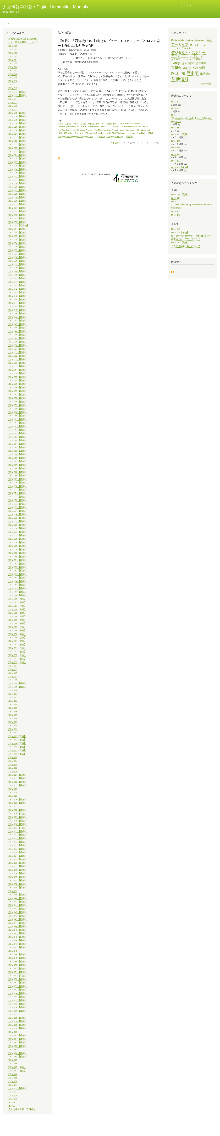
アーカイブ (179, 44)
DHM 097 (12, 676)
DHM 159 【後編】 (17, 1028)
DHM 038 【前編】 (17, 257)
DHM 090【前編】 (17, 634)
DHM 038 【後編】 (17, 261)
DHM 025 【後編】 (17, 165)
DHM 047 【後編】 (17, 324)
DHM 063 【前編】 (17, 433)
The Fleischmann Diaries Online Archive (75, 136)
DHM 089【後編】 (17, 627)
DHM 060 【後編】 (17, 415)
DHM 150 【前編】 (17, 961)
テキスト (186, 48)
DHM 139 (12, 891)
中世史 (76, 124)
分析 (184, 63)
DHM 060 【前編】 (17, 412)
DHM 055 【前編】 (17, 377)
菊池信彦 (130, 136)
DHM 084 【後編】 (17, 584)
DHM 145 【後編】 (17, 933)
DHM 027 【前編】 (17, 176)
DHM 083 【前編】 (17, 574)
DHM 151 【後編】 (17, 972)
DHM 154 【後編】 (17, 997)
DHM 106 (12, 711)
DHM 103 (12, 701)
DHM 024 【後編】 (17, 158)
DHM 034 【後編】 (17, 232)
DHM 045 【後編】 (17, 310)
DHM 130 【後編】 (17, 824)
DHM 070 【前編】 (17, 482)
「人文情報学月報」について (22, 42)
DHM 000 (12, 46)
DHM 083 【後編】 (17, 577)
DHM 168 (12, 1074)
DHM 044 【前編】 (17, 299)
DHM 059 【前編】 (17, 405)
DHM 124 (12, 792)
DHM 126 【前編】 (17, 799)
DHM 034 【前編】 (17, 229)
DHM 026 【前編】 (17, 169)
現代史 (91, 124)
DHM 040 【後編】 (17, 275)
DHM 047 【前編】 (17, 320)
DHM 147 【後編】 (17, 947)
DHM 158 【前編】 (17, 1018)
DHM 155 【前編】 (17, 1000)
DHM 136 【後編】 (17, 873)
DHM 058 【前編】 (17, 398)
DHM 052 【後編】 (17, 359)
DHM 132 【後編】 (17, 842)
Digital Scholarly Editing (182, 40)
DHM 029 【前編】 (17, 190)
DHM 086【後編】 (17, 599)
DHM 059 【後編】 (17, 409)
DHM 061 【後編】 (17, 422)
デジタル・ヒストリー (188, 52)
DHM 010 (12, 81)
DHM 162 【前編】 (17, 1042)
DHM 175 (12, 1099)
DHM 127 (12, 806)
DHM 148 (12, 951)
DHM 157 (12, 1014)
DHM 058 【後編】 (17, 401)
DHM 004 (12, 60)
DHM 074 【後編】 (17, 514)
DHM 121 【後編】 (17, 778)
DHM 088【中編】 (17, 609)
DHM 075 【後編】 (17, 521)
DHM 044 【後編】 (17, 303)
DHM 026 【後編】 (17, 172)
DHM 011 (12, 85)
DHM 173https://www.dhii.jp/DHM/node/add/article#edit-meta (191, 118)
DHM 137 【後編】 (17, 880)
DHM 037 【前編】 (17, 250)
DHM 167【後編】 (17, 1071)
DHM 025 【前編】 (17, 162)
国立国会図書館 (197, 63)
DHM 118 (12, 764)
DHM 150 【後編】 (17, 965)
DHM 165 (12, 1060)
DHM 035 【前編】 (17, 236)
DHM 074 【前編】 (17, 511)
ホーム (6, 23)
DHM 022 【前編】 (17, 141)
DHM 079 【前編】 (17, 546)
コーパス (175, 48)
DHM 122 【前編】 (17, 782)
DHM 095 (12, 669)
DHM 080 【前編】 (17, 553)
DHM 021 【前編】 (17, 134)
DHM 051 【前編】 (17, 349)
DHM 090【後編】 (17, 637)
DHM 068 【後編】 (17, 472)
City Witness (93, 127)
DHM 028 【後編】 (17, 187)
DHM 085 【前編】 (17, 588)
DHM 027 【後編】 (17, 180)
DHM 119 (12, 768)
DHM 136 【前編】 (17, 870)
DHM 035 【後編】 (17, 239)
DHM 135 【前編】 (17, 863)
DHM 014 (12, 99)
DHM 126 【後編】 (17, 803)
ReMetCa (105, 127)
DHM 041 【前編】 (17, 278)
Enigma (115, 127)
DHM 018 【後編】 (17, 116)
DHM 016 (12, 106)
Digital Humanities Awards (130, 124)
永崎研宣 (205, 73)
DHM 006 (12, 67)
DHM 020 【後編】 (17, 130)
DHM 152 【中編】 (17, 976)
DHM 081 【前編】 (17, 560)
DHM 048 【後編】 (17, 331)
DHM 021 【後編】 (17, 137)
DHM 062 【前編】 (17, 426)
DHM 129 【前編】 (17, 817)
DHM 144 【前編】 (17, 923)
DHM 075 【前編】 (17, 518)
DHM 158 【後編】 (17, 1021)
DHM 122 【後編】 (17, 785)
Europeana (200, 40)
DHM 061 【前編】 (17, 419)
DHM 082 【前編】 (17, 567)
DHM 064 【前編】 (17, 440)
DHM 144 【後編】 (17, 926)
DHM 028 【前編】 (17, 183)
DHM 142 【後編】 (17, 912)
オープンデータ (198, 45)
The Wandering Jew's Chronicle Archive (75, 130)
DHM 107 (12, 715)
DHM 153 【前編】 (17, 986)
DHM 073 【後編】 (17, 507)
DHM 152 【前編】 (17, 979)
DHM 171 (12, 1085)
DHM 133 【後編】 (17, 849)
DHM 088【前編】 (17, 613)
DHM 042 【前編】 (17, 285)
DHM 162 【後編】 (17, 1046)
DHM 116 (12, 757)
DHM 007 (12, 70)
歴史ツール (100, 124)
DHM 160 (12, 1032)
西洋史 (60, 124)
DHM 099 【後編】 (17, 687)
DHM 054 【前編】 (17, 370)
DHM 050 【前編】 (17, 342)
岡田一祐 (178, 73)
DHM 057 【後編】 (17, 394)
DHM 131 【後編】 (17, 834)
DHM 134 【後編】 (17, 856)
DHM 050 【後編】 (17, 345)
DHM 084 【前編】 (17, 581)
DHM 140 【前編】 (17, 894)
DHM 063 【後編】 (17, 437)
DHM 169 (12, 1078)
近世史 (83, 124)
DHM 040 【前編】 (17, 271)
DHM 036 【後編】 (17, 247)
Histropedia (100, 136)
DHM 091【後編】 (17, 648)
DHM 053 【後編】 (17, 366)
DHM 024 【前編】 (17, 155)
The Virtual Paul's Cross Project (134, 127)
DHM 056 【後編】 (17, 387)
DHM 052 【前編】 (17, 356)
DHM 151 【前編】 (17, 968)
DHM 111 (12, 729)
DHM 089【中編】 (17, 620)
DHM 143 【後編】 (17, 919)
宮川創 (176, 68)
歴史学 (193, 73)
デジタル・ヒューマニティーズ (186, 56)
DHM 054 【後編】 (17, 373)
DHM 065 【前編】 (17, 447)
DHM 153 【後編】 (17, 989)
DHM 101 (12, 694)
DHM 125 (12, 796)
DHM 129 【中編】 (17, 813)
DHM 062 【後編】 (17, 430)
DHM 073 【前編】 (17, 504)
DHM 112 (12, 732)
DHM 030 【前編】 (17, 197)
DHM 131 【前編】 (17, 831)
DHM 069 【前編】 (17, 475)
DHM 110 (12, 725)
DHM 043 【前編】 (17, 292)
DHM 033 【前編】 (17, 218)
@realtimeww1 (143, 130)
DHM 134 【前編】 (17, 852)
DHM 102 (12, 697)
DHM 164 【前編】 (17, 1053)
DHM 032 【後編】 (17, 215)
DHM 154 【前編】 (17, 993)
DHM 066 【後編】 (17, 458)
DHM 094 (12, 666)
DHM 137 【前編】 (17, 877)
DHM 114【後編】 (17, 747)
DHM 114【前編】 (17, 743)
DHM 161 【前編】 (17, 1035)
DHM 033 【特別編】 (18, 225)
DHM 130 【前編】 (17, 821)
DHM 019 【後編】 (17, 123)
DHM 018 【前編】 (17, 113)
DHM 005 (12, 63)
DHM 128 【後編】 (17, 810)
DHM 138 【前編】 (17, 884)
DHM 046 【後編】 (17, 317)
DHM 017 (12, 109)
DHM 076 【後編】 (17, 528)
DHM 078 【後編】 (17, 542)
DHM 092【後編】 (17, 655)
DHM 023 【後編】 (17, 151)
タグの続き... (207, 83)
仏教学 (175, 63)
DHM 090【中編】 (17, 630)
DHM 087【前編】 (17, 602)
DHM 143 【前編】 (17, 916)
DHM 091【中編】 (17, 641)
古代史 (68, 124)
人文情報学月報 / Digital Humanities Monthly (45, 6)
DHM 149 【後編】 (17, 958)
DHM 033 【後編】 (17, 222)
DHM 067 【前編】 (17, 461)
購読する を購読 (172, 272)
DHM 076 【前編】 (17, 525)
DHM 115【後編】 (17, 754)
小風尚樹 (199, 68)
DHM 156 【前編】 (17, 1007)
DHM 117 (12, 761)
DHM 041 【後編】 (17, 282)
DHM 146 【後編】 (17, 940)
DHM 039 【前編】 (17, 264)
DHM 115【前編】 (17, 750)
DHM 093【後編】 (17, 662)
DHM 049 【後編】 (17, 338)
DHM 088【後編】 (17, 616)
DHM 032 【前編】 (17, 211)
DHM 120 (12, 771)
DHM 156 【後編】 (17, 1011)
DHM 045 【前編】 (17, 306)
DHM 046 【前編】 (17, 313)
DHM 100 (12, 690)
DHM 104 (12, 704)
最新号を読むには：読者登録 (22, 39)
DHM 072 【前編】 (17, 497)
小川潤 (187, 68)
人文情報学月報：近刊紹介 (21, 1109)
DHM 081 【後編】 (17, 563)
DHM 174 (12, 1095)
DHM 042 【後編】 (17, 289)
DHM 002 (12, 53)
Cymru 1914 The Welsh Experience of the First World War (100, 133)
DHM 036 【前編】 (17, 243)
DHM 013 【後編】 (17, 95)
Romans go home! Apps (68, 127)
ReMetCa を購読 (59, 158)
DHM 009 (12, 77)
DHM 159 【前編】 (17, 1025)
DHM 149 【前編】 (17, 954)
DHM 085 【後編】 (17, 592)
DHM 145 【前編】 (17, 930)
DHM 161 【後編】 (17, 1039)
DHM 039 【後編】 (17, 268)
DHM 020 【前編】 (17, 127)
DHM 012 (12, 88)
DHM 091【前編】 (17, 644)
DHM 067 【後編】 (17, 465)
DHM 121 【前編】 (17, 775)
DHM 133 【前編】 (17, 845)
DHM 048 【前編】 (17, 327)
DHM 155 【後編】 (17, 1004)
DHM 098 (12, 680)
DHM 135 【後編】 (17, 866)
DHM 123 (12, 789)
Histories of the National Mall (140, 133)
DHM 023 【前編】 (17, 148)
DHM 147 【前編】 (17, 944)
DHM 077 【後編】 (17, 535)
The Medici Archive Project (106, 130)
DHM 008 (12, 74)
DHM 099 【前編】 (17, 683)
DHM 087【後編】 (17, 606)
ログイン (187, 5)
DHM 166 (12, 1063)
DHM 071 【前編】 (17, 489)
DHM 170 (12, 1081)
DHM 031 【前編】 (17, 204)
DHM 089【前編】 (17, 623)
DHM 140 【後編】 (17, 898)
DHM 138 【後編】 (17, 887)
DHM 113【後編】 (17, 739)
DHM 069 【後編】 (17, 479)
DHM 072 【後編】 (17, 500)
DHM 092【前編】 (17, 651)
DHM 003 (12, 56)
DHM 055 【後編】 (17, 380)
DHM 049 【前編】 (17, 334)
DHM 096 (12, 673)
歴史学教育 (112, 124)
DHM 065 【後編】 (17, 451)
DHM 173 (12, 1092)
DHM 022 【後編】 (17, 144)
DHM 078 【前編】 (17, 539)
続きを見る (115, 143)
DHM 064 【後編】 (17, 444)
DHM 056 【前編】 (17, 384)
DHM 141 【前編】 (17, 901)
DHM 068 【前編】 (17, 468)
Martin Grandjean (127, 130)
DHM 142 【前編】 (17, 909)
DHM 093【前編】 (17, 659)
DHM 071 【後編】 (17, 493)
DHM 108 (12, 718)
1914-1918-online (65, 133)
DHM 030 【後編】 (17, 201)
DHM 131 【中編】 (17, 828)
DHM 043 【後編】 (17, 296)
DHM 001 (12, 49)
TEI (209, 39)
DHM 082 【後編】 (17, 570)
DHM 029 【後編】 (17, 194)
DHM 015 (12, 102)
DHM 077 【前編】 (17, 532)
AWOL (83, 127)
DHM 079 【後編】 (17, 549)
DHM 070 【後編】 (17, 486)
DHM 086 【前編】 (17, 595)
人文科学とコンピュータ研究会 (186, 59)
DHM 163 (12, 1049)
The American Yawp (115, 136)
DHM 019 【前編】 (17, 120)
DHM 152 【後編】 (17, 982)
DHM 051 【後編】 (17, 352)
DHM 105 (12, 708)
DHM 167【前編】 (17, 1067)
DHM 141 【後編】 (17, 905)
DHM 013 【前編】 (17, 92)
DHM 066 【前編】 (17, 454)
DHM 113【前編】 (17, 736)
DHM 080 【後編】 (17, 556)
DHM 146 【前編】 (17, 937)
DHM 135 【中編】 (17, 859)
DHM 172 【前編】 (17, 1088)
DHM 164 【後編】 (17, 1056)
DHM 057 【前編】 (17, 391)
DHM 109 (12, 722)
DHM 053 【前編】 (17, 363)
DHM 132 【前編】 (17, 838)
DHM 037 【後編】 (17, 254)
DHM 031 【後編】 (17, 208)
